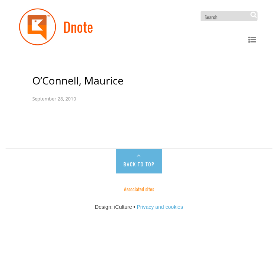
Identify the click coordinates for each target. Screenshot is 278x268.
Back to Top (139, 164)
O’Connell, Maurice (78, 80)
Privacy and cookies (160, 207)
